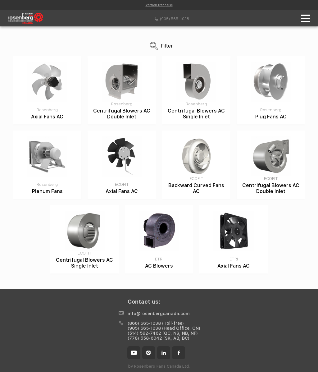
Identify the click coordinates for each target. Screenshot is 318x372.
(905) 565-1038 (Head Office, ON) (164, 328)
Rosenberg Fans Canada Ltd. (162, 366)
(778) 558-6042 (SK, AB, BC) (158, 338)
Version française (159, 5)
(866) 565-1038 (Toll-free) (156, 323)
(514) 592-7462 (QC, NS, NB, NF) (163, 333)
